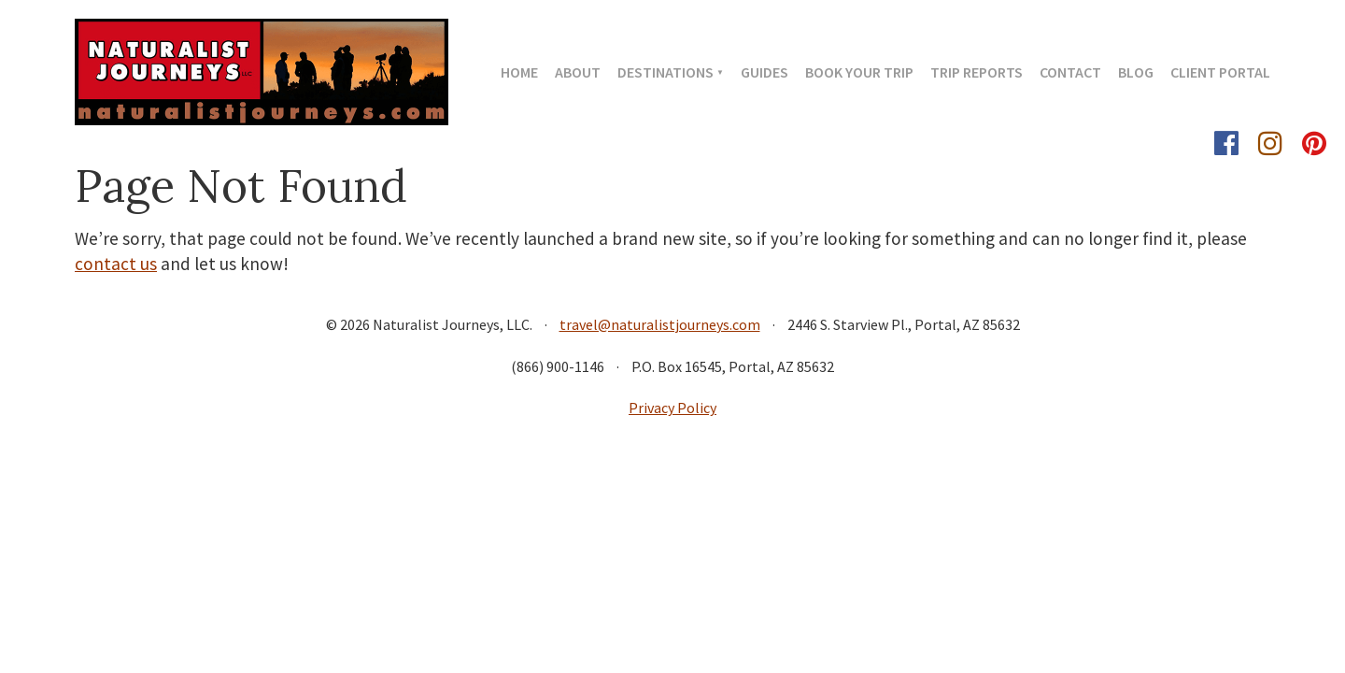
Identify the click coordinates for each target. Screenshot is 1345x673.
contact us (116, 263)
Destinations (665, 72)
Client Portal (1220, 72)
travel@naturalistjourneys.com (659, 324)
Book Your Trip (859, 72)
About (578, 72)
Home (519, 72)
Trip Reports (976, 72)
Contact (1070, 72)
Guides (764, 72)
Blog (1136, 72)
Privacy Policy (672, 407)
